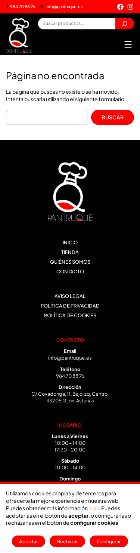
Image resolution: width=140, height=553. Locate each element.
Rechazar (67, 541)
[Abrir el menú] (128, 45)
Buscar (113, 117)
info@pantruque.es (61, 6)
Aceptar (28, 541)
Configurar (109, 541)
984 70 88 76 (20, 6)
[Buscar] (124, 23)
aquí (93, 508)
